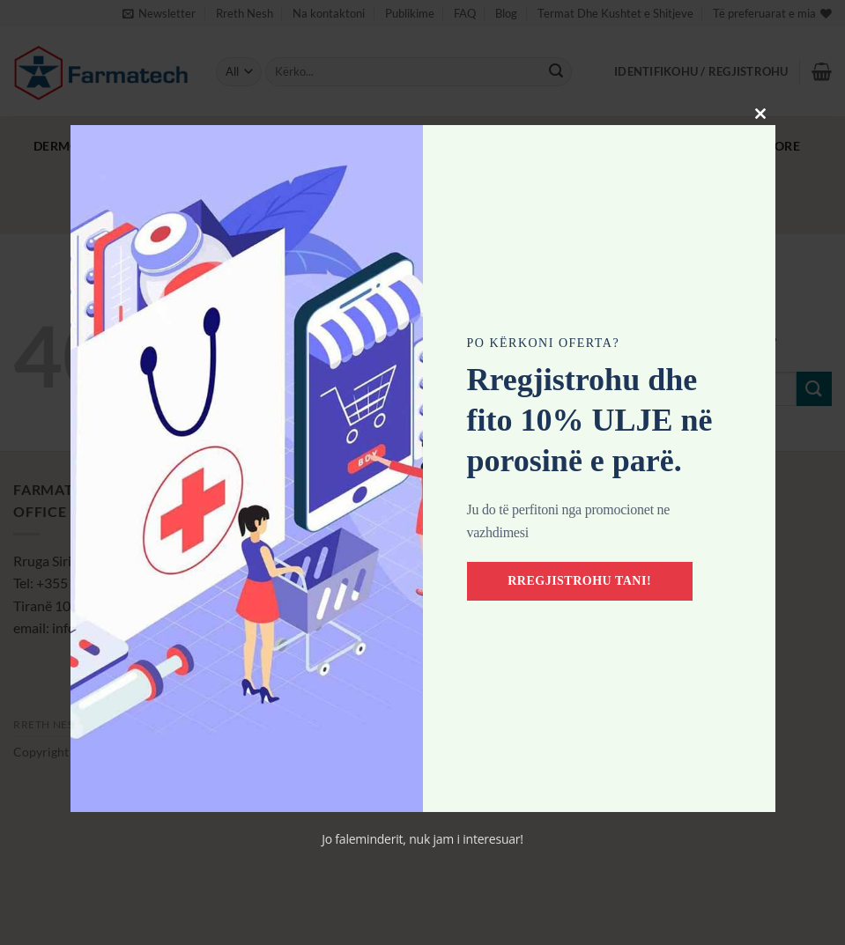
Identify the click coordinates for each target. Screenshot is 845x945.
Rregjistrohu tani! (580, 580)
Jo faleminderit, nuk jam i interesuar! (422, 839)
